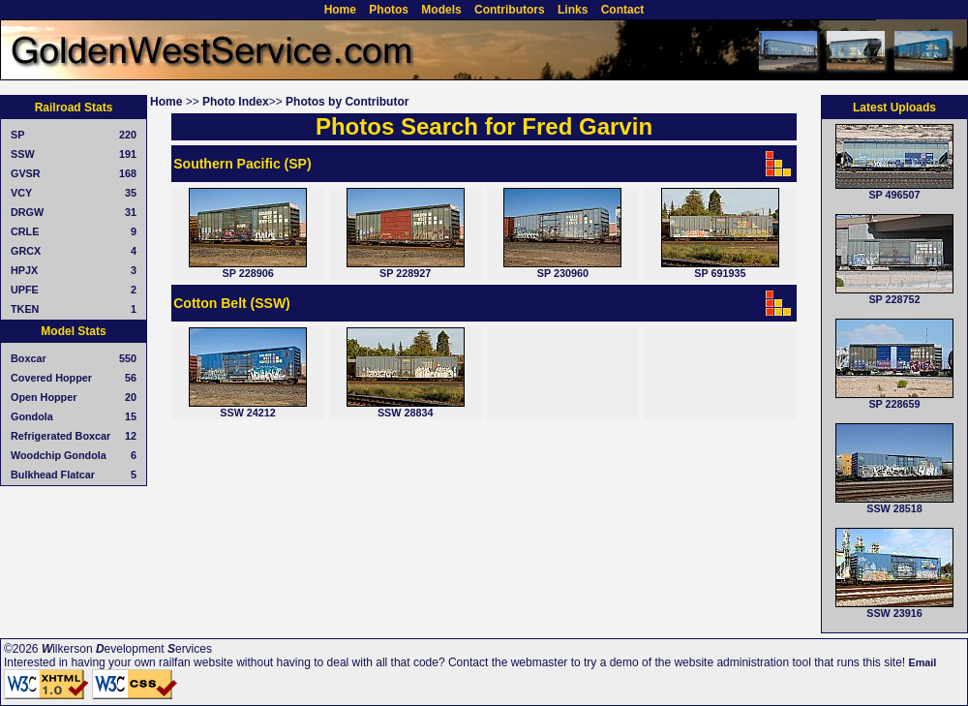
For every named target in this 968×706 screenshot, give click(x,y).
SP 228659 (894, 404)
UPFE (25, 289)
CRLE (25, 231)
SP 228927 (405, 273)
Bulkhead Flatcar (53, 474)
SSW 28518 (894, 508)
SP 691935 (719, 273)
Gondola (32, 416)
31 (130, 212)
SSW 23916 (894, 613)
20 (130, 397)
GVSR (26, 173)
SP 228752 (894, 299)
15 (130, 416)
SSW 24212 (248, 412)
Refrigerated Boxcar (60, 436)
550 (127, 358)
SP (17, 134)
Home (166, 101)
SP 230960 (563, 273)
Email (923, 662)
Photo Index (235, 101)
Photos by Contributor (347, 101)
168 (127, 173)
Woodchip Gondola (58, 455)
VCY (21, 193)
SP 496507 (894, 194)
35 (130, 193)
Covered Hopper (51, 378)
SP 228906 (247, 273)
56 (130, 378)
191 (127, 154)
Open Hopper (43, 397)
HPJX (24, 270)
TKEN (25, 309)
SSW (23, 154)
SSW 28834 (406, 412)
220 (127, 134)
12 (130, 436)
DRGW (27, 212)
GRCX (26, 251)
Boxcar (28, 358)
